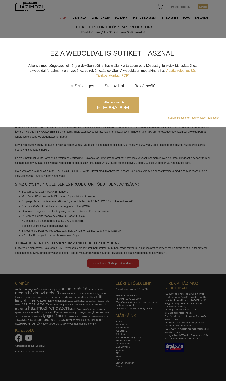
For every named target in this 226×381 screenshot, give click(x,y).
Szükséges (82, 86)
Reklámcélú (143, 86)
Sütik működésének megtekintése (187, 117)
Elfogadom (214, 117)
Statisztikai (112, 86)
